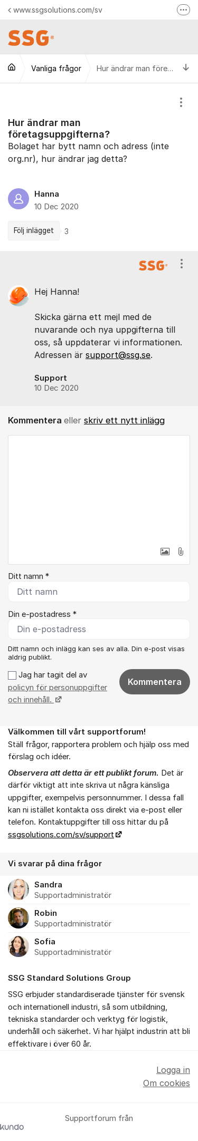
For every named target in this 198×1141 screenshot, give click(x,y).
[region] (99, 167)
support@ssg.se (118, 355)
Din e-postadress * (42, 614)
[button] (164, 551)
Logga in (173, 1070)
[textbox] (99, 488)
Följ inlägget (34, 230)
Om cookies (166, 1083)
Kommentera (155, 681)
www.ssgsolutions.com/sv (55, 9)
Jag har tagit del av (57, 687)
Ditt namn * (28, 576)
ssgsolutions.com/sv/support (61, 834)
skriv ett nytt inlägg (124, 420)
